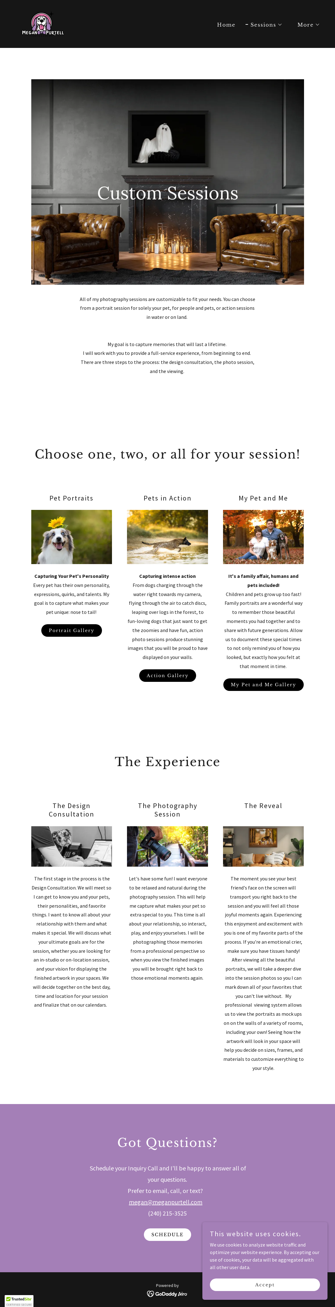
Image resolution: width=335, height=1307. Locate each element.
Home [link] (226, 25)
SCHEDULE (167, 1234)
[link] (42, 23)
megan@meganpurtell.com (165, 1202)
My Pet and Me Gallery (263, 684)
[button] (264, 25)
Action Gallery (168, 675)
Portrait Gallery (71, 630)
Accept (265, 1284)
